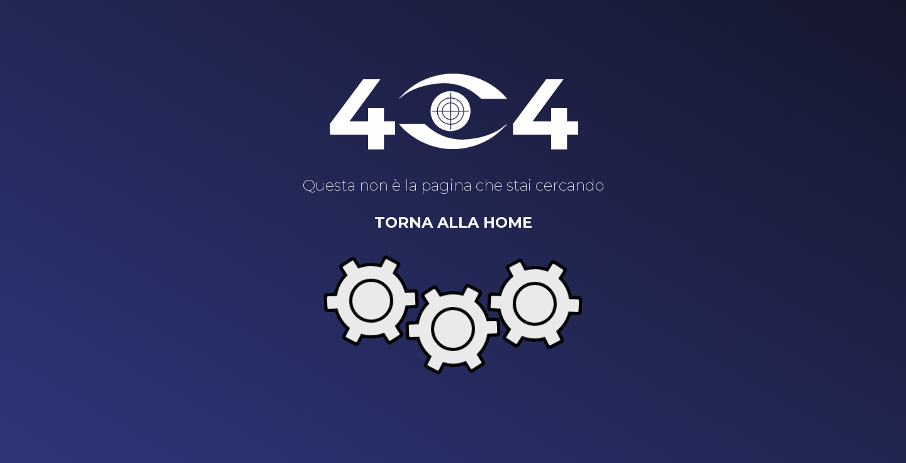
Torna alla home (453, 222)
